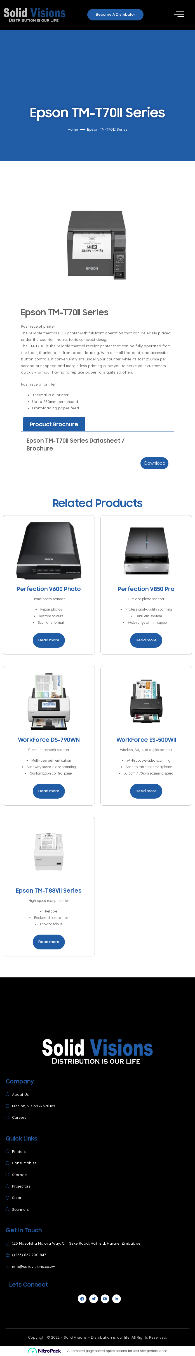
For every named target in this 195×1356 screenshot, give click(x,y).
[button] (115, 14)
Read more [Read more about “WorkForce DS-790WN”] (48, 791)
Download (154, 463)
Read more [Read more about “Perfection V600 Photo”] (48, 640)
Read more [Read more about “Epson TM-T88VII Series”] (48, 942)
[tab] (54, 424)
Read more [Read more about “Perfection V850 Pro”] (146, 640)
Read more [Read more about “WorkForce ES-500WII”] (146, 791)
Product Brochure (54, 424)
